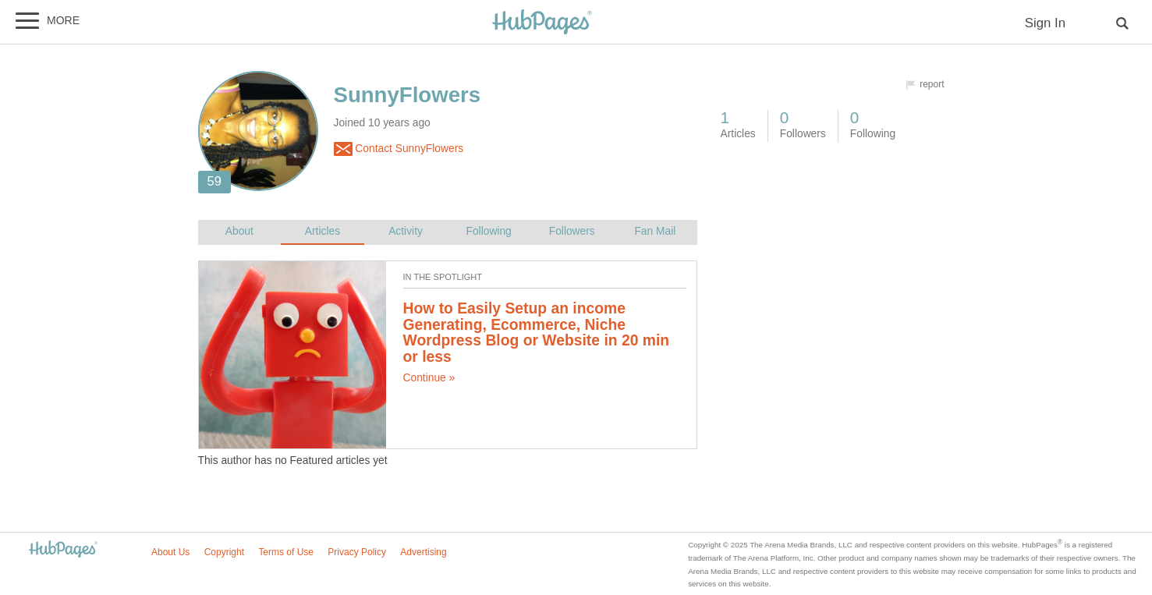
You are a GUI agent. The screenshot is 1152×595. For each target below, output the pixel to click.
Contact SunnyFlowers (399, 149)
